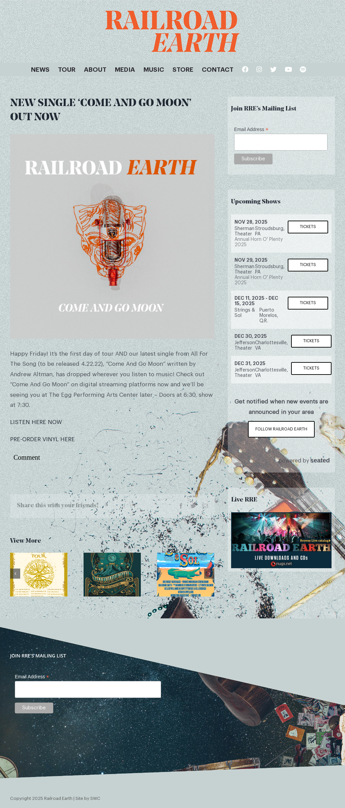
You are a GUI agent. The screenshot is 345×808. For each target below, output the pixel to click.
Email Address (251, 129)
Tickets (308, 227)
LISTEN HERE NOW (36, 422)
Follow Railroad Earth (281, 429)
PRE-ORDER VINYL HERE (42, 439)
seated (320, 460)
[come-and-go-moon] (112, 236)
